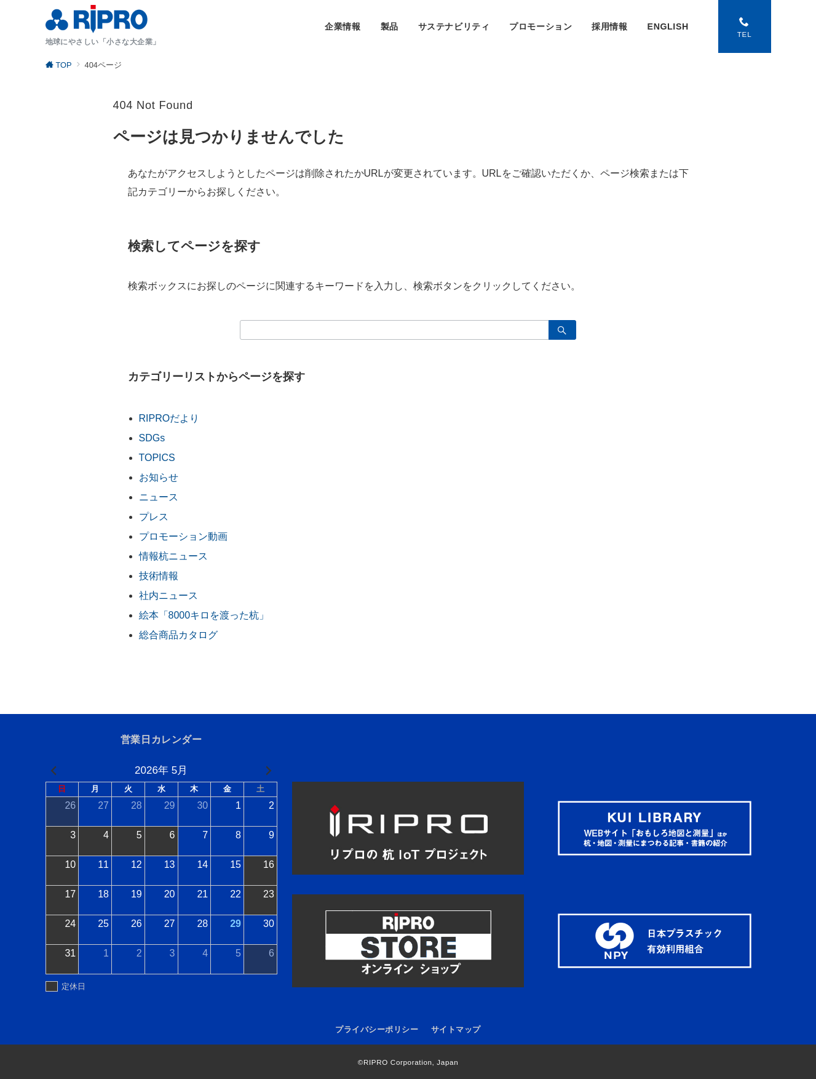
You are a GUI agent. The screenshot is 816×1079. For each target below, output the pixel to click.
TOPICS (157, 457)
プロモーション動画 (183, 536)
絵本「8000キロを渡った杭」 (204, 615)
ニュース (158, 497)
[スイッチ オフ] (744, 26)
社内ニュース (168, 595)
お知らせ (158, 477)
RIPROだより (169, 418)
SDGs (152, 438)
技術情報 (158, 576)
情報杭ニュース (173, 556)
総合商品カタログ (178, 635)
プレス (153, 516)
